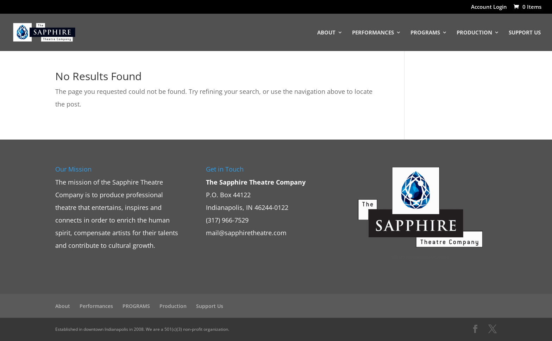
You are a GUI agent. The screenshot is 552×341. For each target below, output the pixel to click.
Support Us (525, 33)
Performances (373, 33)
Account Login (489, 7)
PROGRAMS (425, 33)
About (326, 33)
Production (474, 33)
